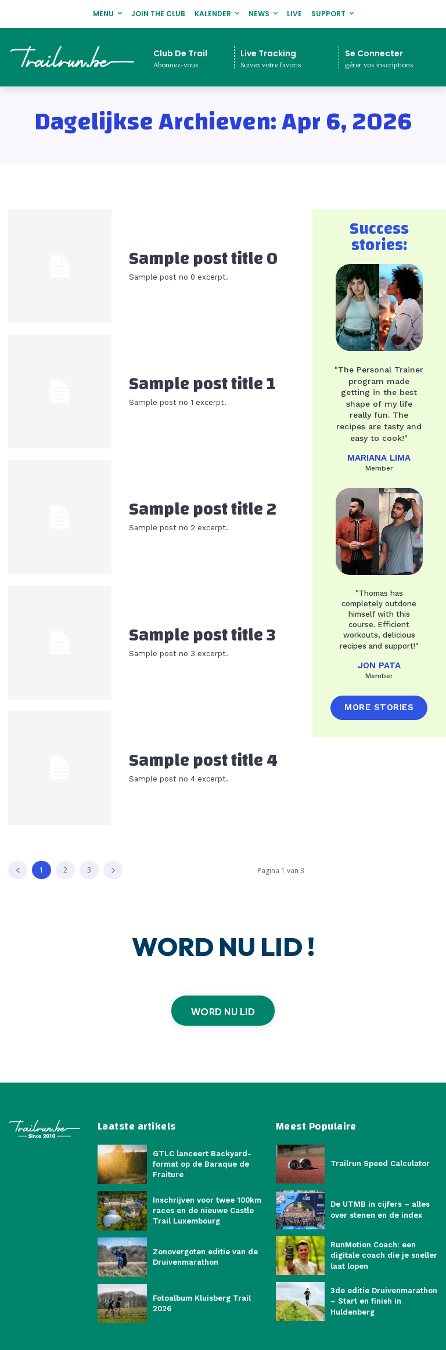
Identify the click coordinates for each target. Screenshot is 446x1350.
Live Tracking (268, 53)
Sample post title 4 (203, 760)
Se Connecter (374, 53)
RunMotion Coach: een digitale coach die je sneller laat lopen (383, 1255)
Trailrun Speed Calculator (380, 1163)
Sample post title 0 (203, 258)
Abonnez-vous (176, 64)
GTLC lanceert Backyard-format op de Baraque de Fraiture (202, 1164)
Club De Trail (180, 53)
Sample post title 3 (202, 635)
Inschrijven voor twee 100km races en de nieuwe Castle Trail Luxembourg (207, 1210)
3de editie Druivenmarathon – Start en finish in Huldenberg (383, 1301)
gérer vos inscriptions (379, 64)
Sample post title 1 (202, 384)
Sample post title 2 (202, 509)
